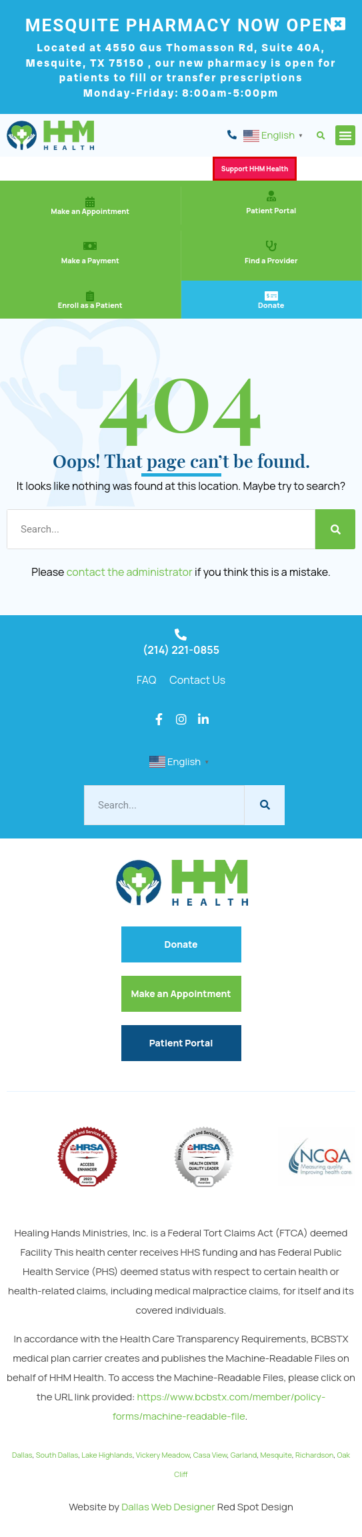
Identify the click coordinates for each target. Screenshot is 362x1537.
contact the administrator (130, 572)
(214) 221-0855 (181, 650)
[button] (321, 136)
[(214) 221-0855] (181, 635)
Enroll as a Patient (90, 305)
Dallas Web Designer (168, 1507)
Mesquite (275, 1455)
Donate (271, 305)
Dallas (22, 1455)
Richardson (314, 1455)
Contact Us (197, 680)
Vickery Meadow (163, 1455)
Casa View (210, 1455)
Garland (244, 1455)
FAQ (146, 680)
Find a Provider (271, 260)
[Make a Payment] (90, 246)
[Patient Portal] (271, 196)
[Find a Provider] (271, 246)
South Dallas (57, 1455)
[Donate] (271, 296)
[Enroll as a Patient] (90, 296)
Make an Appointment (90, 211)
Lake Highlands (106, 1455)
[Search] (335, 529)
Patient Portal (271, 210)
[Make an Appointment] (90, 202)
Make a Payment (90, 260)
